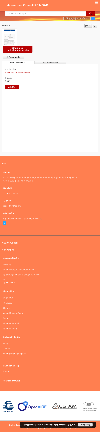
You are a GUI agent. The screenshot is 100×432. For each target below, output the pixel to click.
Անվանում (8, 298)
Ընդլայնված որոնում (77, 18)
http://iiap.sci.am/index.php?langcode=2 (21, 218)
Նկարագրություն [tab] (18, 63)
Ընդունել (85, 425)
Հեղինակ (7, 303)
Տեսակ (6, 308)
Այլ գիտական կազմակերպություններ (21, 275)
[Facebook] (4, 223)
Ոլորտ (6, 318)
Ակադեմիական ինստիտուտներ (18, 269)
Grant (7, 81)
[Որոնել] (90, 13)
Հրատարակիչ (10, 328)
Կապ (5, 343)
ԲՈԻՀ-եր (7, 264)
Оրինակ (7, 348)
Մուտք (6, 371)
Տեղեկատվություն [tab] (50, 62)
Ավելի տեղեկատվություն (64, 425)
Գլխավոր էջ (8, 249)
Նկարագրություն (11, 323)
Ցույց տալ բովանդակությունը (18, 49)
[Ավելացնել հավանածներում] (95, 26)
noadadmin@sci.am (12, 206)
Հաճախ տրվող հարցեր (14, 353)
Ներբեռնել (12, 57)
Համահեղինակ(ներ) (13, 313)
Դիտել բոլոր (9, 282)
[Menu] (96, 2)
